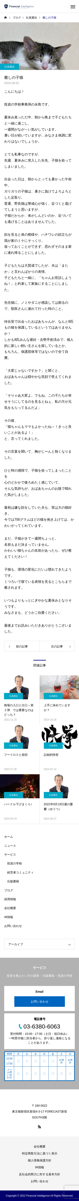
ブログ (8, 890)
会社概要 (10, 908)
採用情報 (10, 899)
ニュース (10, 845)
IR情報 (8, 917)
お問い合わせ (13, 926)
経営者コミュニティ (20, 872)
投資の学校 (14, 863)
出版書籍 (13, 881)
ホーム (8, 836)
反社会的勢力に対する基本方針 (39, 1174)
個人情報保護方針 (39, 1160)
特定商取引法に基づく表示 (39, 1153)
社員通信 (9, 66)
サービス (10, 854)
